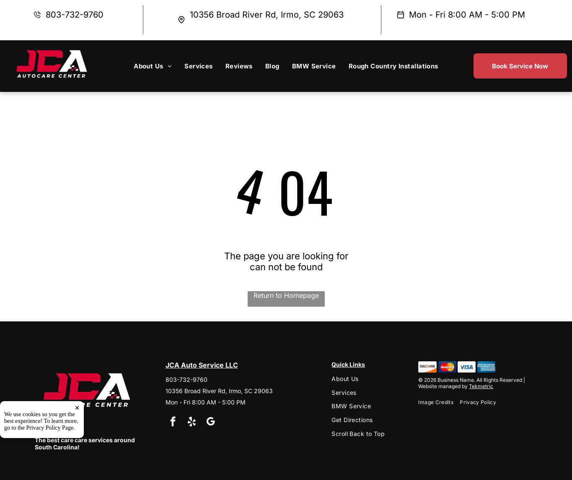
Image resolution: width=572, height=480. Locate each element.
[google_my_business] (210, 422)
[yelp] (191, 422)
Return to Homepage (286, 295)
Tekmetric (481, 386)
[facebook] (173, 422)
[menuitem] (152, 66)
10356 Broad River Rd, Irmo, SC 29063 (267, 15)
